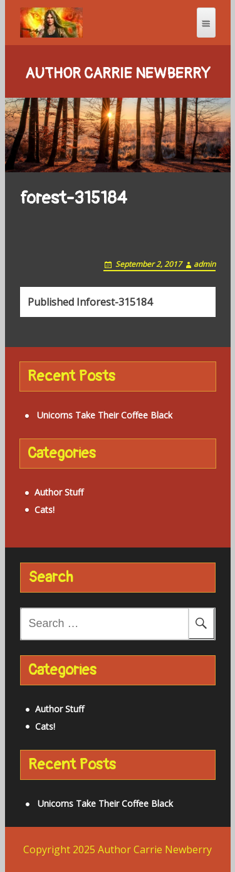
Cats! (44, 510)
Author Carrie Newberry (118, 73)
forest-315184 (90, 302)
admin (205, 264)
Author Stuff (58, 492)
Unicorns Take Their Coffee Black (104, 415)
